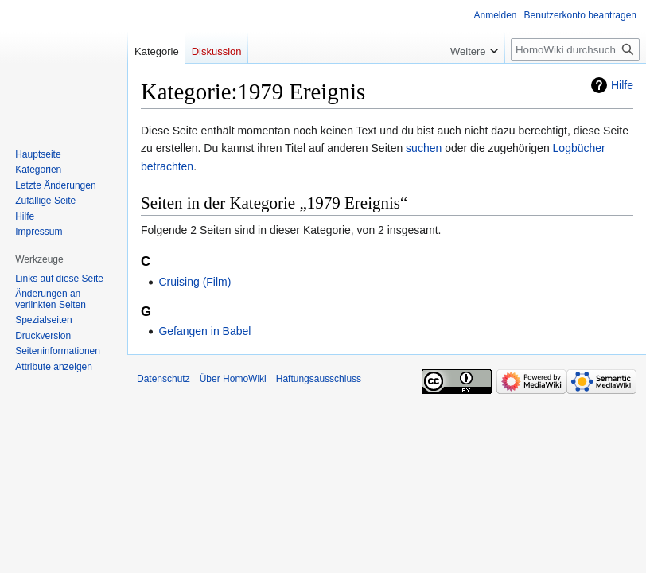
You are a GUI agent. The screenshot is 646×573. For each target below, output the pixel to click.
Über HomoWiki (233, 378)
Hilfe (622, 85)
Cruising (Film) (194, 281)
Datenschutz (163, 378)
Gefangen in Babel (204, 331)
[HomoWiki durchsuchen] (575, 49)
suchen (424, 148)
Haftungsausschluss (318, 378)
